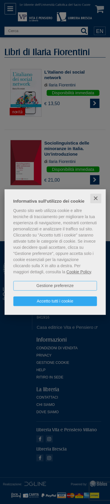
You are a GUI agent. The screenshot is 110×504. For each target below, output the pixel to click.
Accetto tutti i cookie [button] (55, 301)
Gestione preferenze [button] (55, 285)
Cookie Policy (78, 272)
